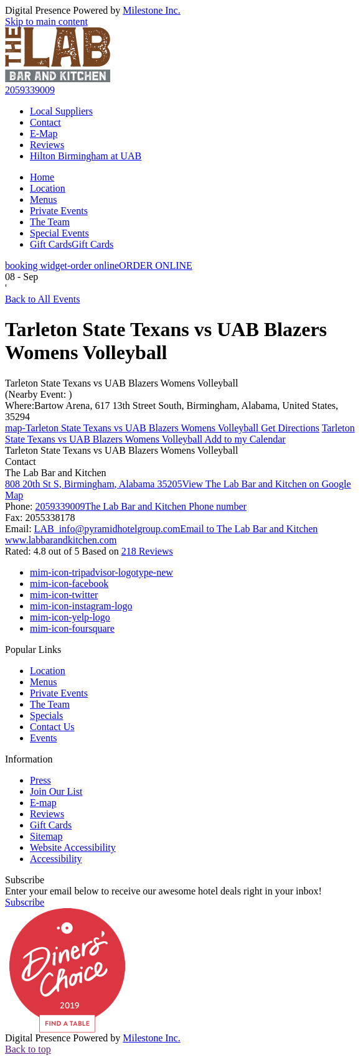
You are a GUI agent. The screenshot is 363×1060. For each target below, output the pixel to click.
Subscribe (24, 880)
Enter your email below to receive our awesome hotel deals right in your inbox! (163, 891)
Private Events (59, 210)
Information (28, 759)
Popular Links (33, 649)
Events (43, 738)
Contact (45, 122)
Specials (46, 715)
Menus (43, 199)
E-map (43, 802)
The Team (50, 222)
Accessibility (56, 858)
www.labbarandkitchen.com (60, 540)
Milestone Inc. (151, 10)
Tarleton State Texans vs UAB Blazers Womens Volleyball (121, 383)
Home (42, 177)
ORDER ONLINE (98, 265)
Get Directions (162, 428)
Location (47, 188)
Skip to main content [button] (46, 21)
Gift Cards (71, 244)
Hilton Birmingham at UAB (85, 156)
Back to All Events (42, 299)
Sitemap (46, 836)
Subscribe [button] (24, 902)
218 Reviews (147, 551)
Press (40, 780)
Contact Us (52, 726)
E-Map (43, 133)
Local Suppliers (61, 111)
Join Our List (56, 791)
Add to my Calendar (180, 433)
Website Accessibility (73, 847)
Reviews (47, 144)
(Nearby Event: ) (38, 394)
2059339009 (30, 90)
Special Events (59, 233)
